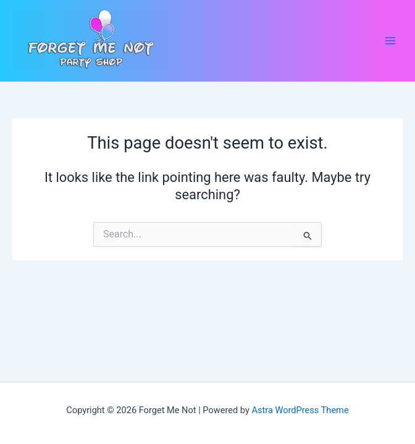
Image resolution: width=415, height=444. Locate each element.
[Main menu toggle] (390, 40)
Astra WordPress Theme (299, 410)
